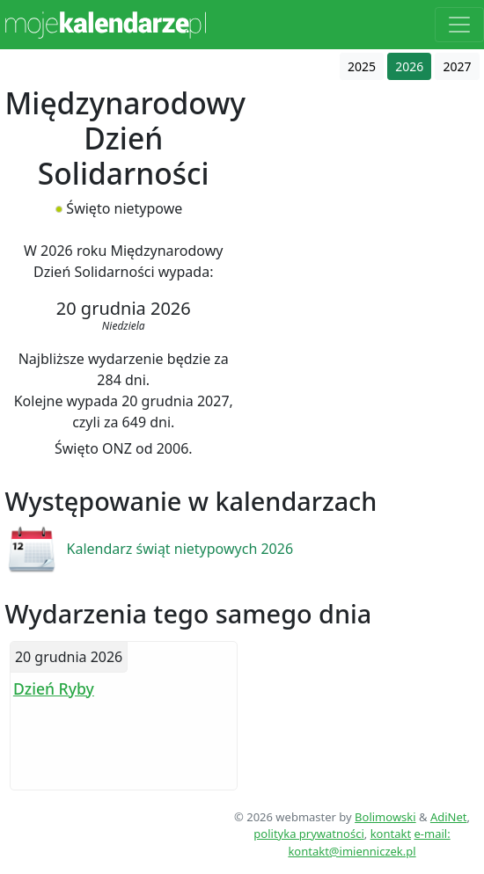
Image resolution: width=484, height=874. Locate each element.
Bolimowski (385, 817)
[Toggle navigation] (459, 24)
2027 (457, 66)
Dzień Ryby (53, 688)
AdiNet (448, 817)
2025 (362, 66)
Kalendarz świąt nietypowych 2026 (180, 548)
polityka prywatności (308, 833)
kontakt (390, 833)
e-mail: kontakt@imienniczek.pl (369, 842)
